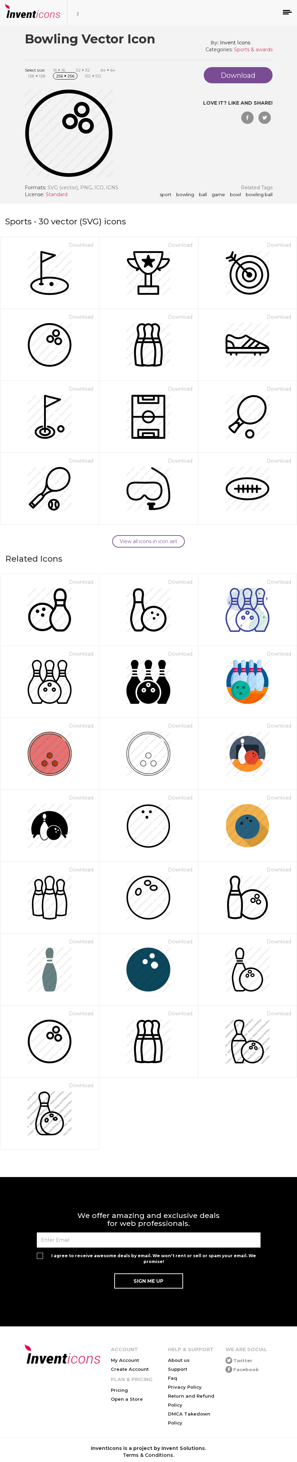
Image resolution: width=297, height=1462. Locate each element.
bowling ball (259, 194)
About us (179, 1360)
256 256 (65, 75)
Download (81, 245)
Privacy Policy (185, 1387)
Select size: (35, 70)
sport (165, 194)
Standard (56, 194)
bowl (235, 194)
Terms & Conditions (148, 1455)
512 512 (93, 75)
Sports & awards (253, 49)
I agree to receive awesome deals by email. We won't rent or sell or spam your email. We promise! (153, 1258)
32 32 (83, 70)
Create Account (130, 1369)
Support (177, 1369)
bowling (185, 194)
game (218, 194)
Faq (172, 1378)
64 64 (107, 70)
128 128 (36, 75)
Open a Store (127, 1399)
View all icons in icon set (148, 541)
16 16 (59, 70)
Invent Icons (235, 43)
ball (203, 194)
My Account (125, 1360)
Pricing (119, 1390)
